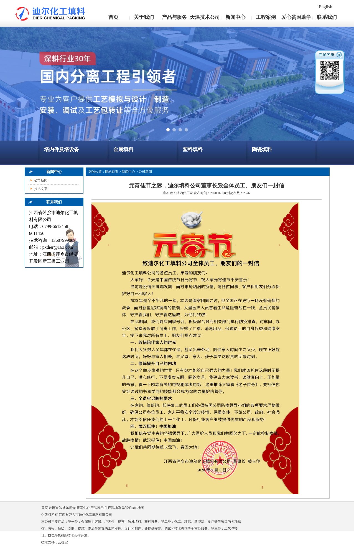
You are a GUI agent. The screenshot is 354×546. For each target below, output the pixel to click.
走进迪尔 (55, 508)
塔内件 (181, 193)
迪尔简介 (69, 508)
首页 (113, 17)
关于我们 (144, 17)
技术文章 (40, 189)
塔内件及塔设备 (61, 149)
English (325, 6)
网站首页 (111, 172)
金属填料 (123, 149)
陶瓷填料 (262, 149)
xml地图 (138, 508)
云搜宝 (63, 542)
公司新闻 (40, 180)
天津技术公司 (205, 17)
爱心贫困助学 (296, 17)
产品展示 (97, 508)
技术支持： (49, 542)
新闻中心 (235, 17)
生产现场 (111, 508)
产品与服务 (174, 17)
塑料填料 (193, 149)
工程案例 (266, 17)
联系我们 (327, 17)
